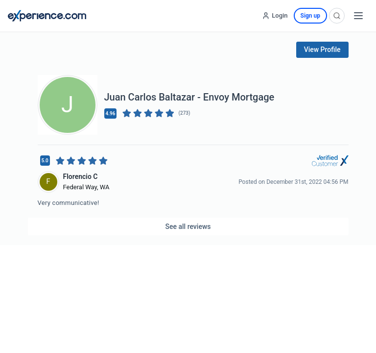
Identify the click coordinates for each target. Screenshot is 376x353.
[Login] (274, 16)
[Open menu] (358, 15)
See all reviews (188, 226)
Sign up (310, 15)
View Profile (322, 49)
